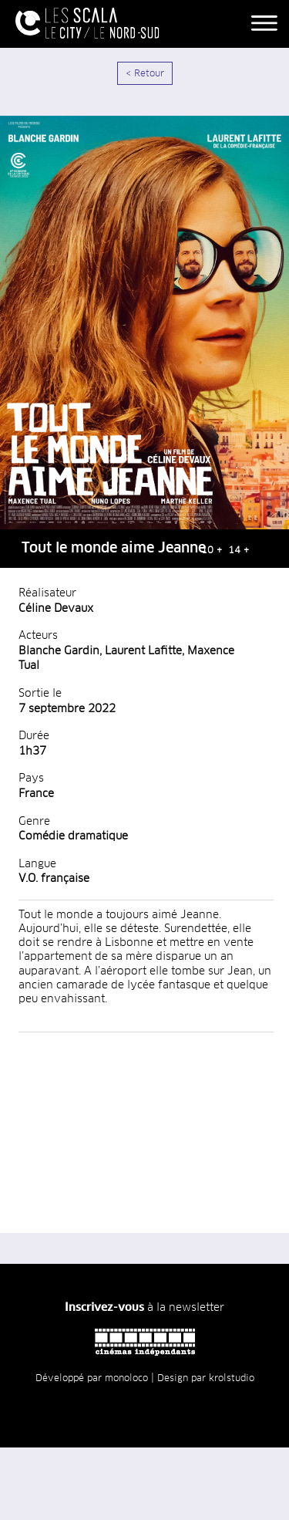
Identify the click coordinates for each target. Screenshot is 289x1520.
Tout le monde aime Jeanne (114, 549)
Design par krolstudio (205, 1378)
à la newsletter (144, 1307)
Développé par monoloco (91, 1378)
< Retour (145, 74)
